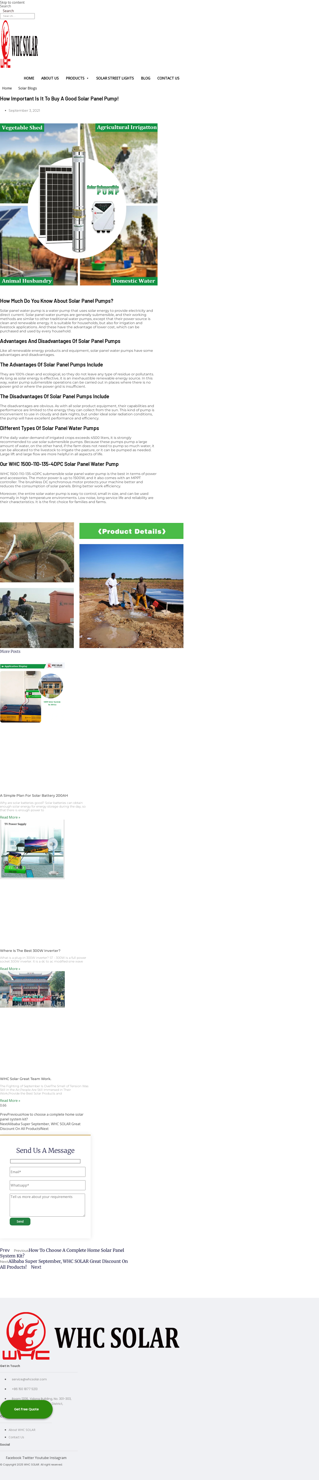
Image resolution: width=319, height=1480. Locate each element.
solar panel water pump (85, 474)
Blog (145, 78)
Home (29, 78)
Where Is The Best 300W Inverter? (30, 951)
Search (5, 6)
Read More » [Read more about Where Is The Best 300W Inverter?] (10, 968)
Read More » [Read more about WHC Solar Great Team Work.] (10, 1100)
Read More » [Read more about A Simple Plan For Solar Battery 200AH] (10, 817)
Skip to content (12, 2)
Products (77, 78)
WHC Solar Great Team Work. (25, 1079)
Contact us (168, 78)
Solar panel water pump (20, 311)
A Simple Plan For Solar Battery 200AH (34, 795)
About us (50, 78)
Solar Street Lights (115, 78)
